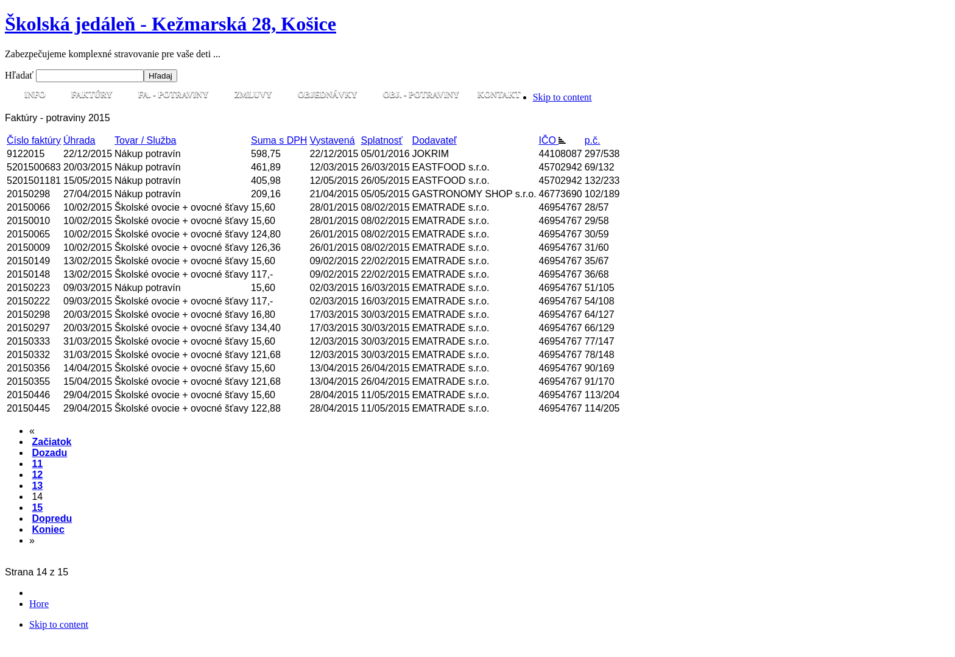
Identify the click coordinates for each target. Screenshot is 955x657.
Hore (39, 604)
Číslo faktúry (34, 140)
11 (37, 463)
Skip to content (562, 97)
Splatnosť (382, 140)
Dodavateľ (434, 140)
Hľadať (20, 75)
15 (37, 507)
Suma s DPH (279, 140)
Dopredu (52, 518)
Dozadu (49, 453)
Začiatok (51, 442)
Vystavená (331, 140)
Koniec (48, 529)
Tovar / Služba (145, 140)
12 (37, 474)
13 (37, 485)
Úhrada (79, 140)
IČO (552, 140)
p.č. (593, 140)
